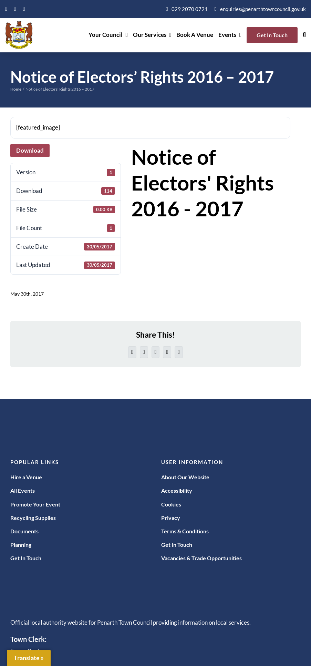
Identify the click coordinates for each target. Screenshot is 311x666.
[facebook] (6, 9)
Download (30, 150)
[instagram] (24, 9)
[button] (304, 35)
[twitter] (15, 9)
